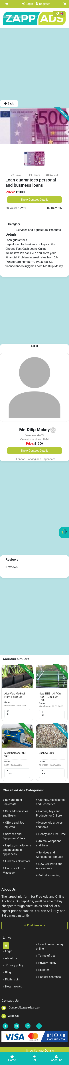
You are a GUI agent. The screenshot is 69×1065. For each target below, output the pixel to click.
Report (52, 175)
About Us (10, 958)
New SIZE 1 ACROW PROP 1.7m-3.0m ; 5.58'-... (50, 697)
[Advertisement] (34, 64)
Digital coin (11, 979)
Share (34, 175)
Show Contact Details (34, 199)
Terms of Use (46, 955)
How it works (12, 986)
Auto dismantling (49, 875)
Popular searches (48, 977)
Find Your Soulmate (17, 861)
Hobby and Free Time (52, 834)
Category (14, 224)
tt (6, 945)
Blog (7, 972)
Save (16, 175)
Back (9, 103)
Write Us (10, 1016)
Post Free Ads (34, 925)
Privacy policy (13, 965)
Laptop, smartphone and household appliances (17, 850)
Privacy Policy (46, 962)
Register (43, 4)
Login (27, 4)
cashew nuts (46, 753)
